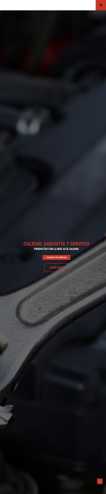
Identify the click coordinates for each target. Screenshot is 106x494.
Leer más (56, 268)
